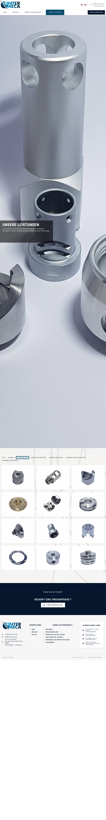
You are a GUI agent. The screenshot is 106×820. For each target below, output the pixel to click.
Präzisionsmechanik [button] (22, 457)
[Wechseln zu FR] (85, 4)
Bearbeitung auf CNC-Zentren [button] (38, 457)
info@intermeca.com (99, 3)
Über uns (16, 12)
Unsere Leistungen (55, 12)
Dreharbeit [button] (11, 457)
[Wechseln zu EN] (81, 4)
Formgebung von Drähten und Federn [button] (75, 457)
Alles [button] (3, 457)
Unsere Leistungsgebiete (34, 12)
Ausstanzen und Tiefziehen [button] (56, 457)
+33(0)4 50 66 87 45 (99, 6)
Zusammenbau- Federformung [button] (10, 460)
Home (5, 12)
